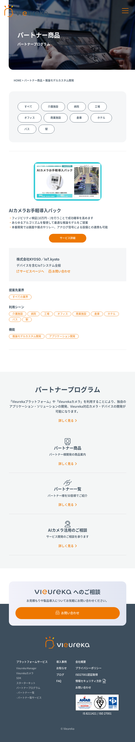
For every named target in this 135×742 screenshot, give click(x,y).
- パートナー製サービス (29, 697)
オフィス (29, 117)
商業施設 (55, 117)
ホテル (101, 117)
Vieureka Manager (26, 668)
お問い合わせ (59, 271)
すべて (28, 106)
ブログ (60, 674)
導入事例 (61, 661)
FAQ (58, 681)
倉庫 (79, 117)
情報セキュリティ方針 (88, 681)
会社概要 (80, 661)
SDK (18, 678)
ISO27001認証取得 (86, 674)
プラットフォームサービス (32, 661)
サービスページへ (30, 271)
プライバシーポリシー (88, 668)
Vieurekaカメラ (24, 673)
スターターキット (25, 683)
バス (27, 129)
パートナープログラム (28, 688)
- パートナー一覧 (25, 692)
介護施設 (53, 106)
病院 (76, 106)
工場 (97, 106)
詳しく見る (67, 420)
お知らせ (61, 668)
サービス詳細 (67, 238)
